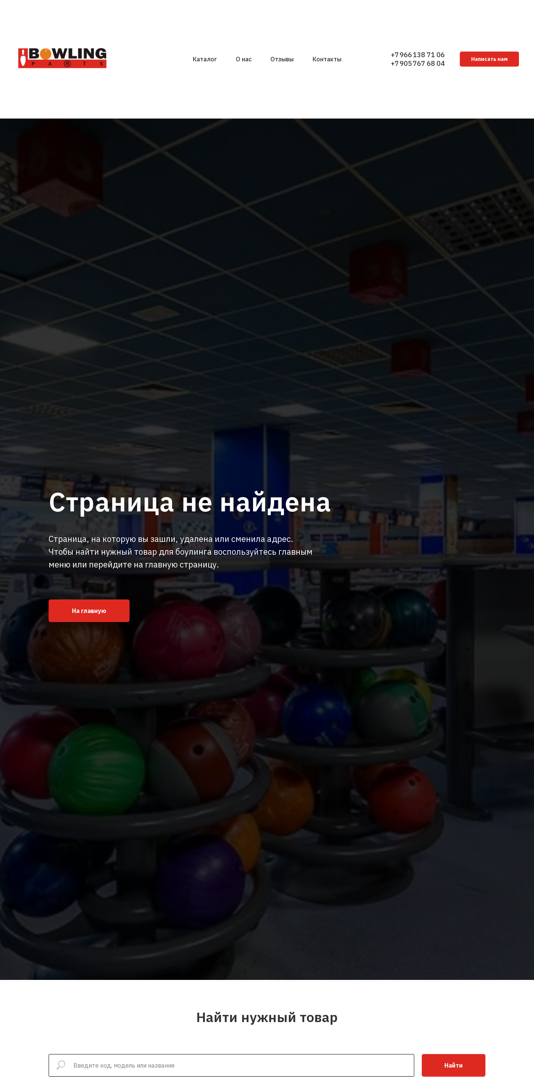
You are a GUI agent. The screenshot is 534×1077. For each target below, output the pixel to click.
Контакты (327, 59)
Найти (453, 1065)
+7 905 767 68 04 (418, 63)
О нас (244, 59)
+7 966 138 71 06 (418, 54)
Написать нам (489, 59)
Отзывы (282, 59)
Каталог (205, 59)
